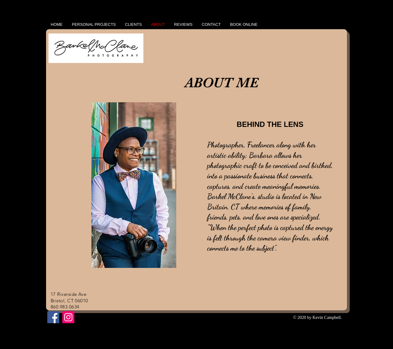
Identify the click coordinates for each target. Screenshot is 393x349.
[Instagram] (68, 317)
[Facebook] (53, 317)
